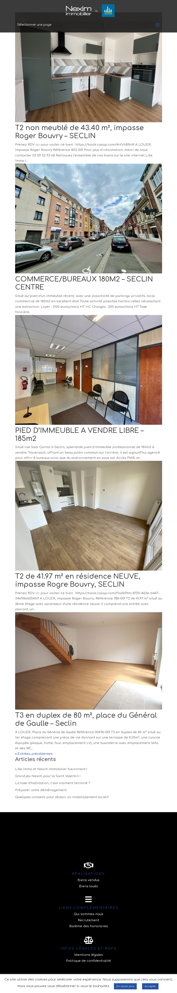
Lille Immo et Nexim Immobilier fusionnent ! (51, 769)
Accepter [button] (150, 986)
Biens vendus (88, 880)
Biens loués (88, 886)
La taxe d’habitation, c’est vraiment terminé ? (52, 783)
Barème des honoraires (88, 926)
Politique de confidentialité (88, 961)
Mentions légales (88, 955)
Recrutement (88, 920)
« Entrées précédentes (34, 754)
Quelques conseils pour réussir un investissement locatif (62, 797)
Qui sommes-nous (88, 914)
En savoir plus (125, 986)
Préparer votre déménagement (41, 790)
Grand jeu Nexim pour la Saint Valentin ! (48, 776)
